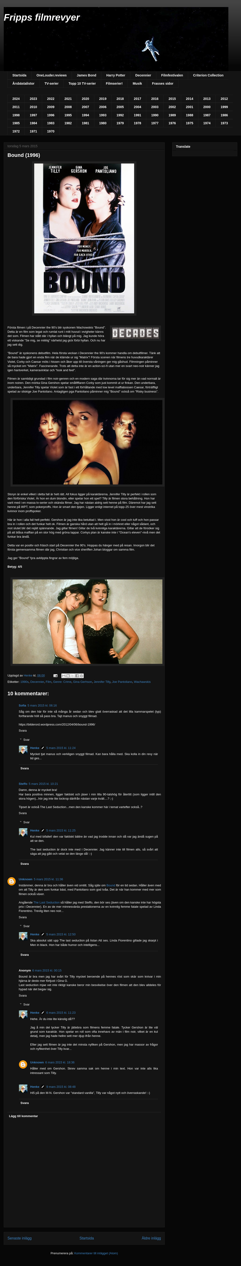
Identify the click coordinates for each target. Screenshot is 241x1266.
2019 (102, 99)
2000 (207, 107)
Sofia (22, 705)
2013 (207, 99)
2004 (137, 107)
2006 (102, 107)
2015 (172, 99)
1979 (120, 123)
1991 (137, 115)
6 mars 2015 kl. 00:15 (47, 970)
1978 (137, 123)
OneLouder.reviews (52, 75)
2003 (154, 107)
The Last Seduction (46, 902)
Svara (23, 730)
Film (48, 682)
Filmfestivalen (172, 75)
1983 (50, 123)
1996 (50, 115)
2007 (85, 107)
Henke (34, 748)
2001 (189, 107)
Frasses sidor (162, 83)
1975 (189, 123)
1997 (33, 115)
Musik (137, 83)
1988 (189, 115)
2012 (224, 99)
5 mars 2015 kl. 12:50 (61, 934)
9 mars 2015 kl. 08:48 (61, 1086)
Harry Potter (115, 75)
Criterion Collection (208, 75)
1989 (172, 115)
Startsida (19, 75)
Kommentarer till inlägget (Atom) (96, 1253)
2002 (172, 107)
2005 (120, 107)
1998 (16, 115)
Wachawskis (142, 682)
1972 (16, 131)
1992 (120, 115)
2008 (68, 107)
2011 (16, 107)
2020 (85, 99)
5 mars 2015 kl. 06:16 (42, 705)
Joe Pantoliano (122, 682)
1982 (68, 123)
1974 (207, 123)
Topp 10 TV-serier (82, 83)
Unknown (26, 879)
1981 (85, 123)
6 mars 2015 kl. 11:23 (61, 1012)
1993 (102, 115)
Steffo (23, 784)
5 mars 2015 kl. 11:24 (61, 748)
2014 (189, 99)
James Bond (86, 75)
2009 (50, 107)
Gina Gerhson (82, 682)
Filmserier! (114, 83)
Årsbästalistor (23, 83)
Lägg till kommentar (23, 1116)
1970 (50, 131)
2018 (120, 99)
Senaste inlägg (19, 1238)
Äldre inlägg (151, 1238)
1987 (207, 115)
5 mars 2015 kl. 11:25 (61, 830)
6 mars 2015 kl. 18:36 (60, 1062)
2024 (16, 99)
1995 (68, 115)
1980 (102, 123)
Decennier (143, 75)
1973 (224, 123)
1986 (224, 115)
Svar (26, 739)
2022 (50, 99)
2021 (68, 99)
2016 (154, 99)
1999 (224, 107)
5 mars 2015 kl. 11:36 (48, 879)
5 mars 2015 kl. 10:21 (43, 784)
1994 (85, 115)
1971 (33, 131)
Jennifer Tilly (102, 682)
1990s (24, 682)
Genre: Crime (62, 682)
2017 (137, 99)
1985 (16, 123)
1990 (154, 115)
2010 (33, 107)
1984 (33, 123)
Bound (110, 885)
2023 (33, 99)
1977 (154, 123)
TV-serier (51, 83)
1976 (172, 123)
